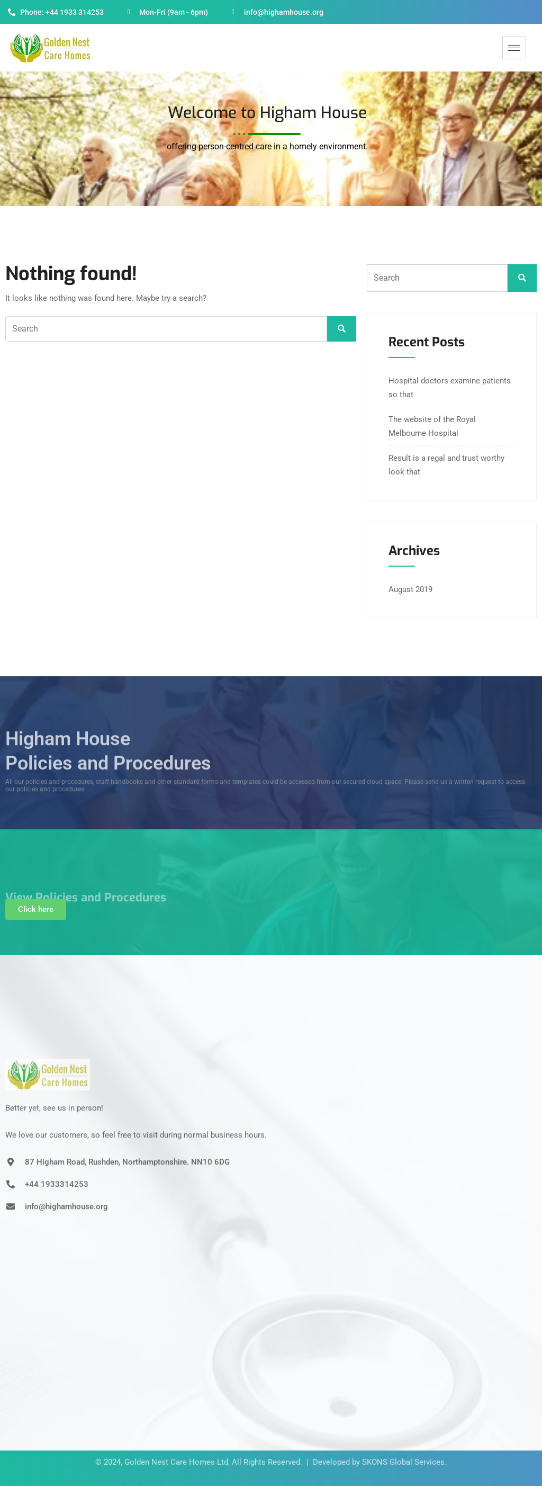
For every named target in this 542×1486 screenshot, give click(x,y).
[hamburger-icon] (514, 48)
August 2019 (410, 589)
